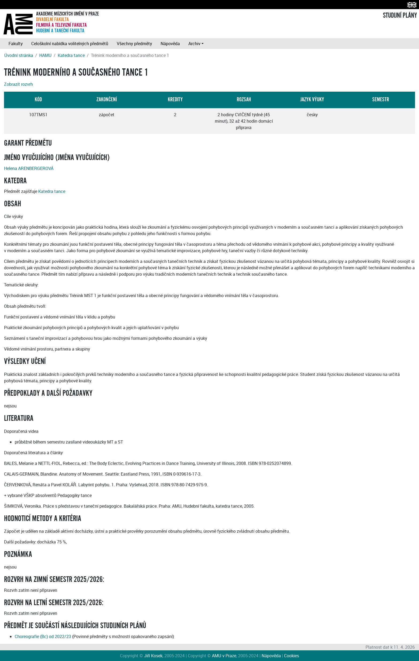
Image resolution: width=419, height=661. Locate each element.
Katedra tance (71, 55)
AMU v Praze (224, 656)
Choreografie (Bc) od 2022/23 (43, 636)
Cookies (291, 656)
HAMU (45, 55)
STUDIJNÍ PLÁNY (400, 15)
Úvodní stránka (18, 55)
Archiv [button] (194, 43)
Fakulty (16, 43)
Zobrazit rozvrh (18, 84)
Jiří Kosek (153, 656)
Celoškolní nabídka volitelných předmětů (69, 43)
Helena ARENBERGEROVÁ (28, 168)
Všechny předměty (134, 43)
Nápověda (170, 43)
